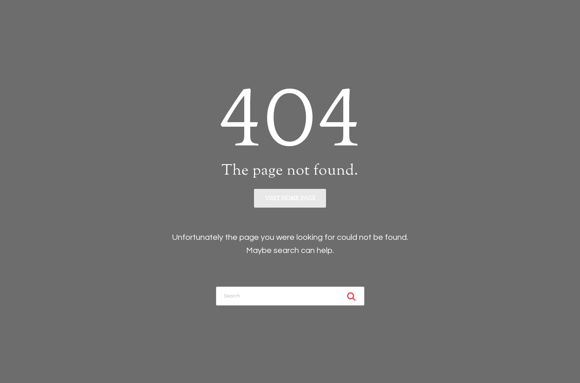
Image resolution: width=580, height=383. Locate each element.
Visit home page (290, 198)
